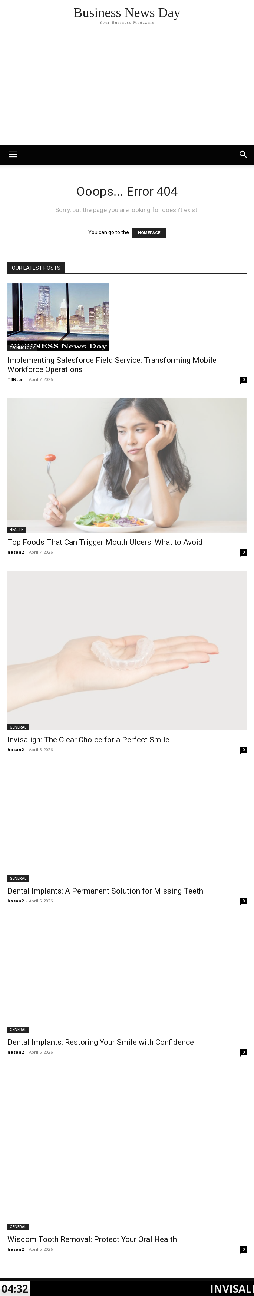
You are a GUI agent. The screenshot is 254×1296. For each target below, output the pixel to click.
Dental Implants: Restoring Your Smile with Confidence (100, 1042)
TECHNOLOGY (22, 347)
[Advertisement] (127, 89)
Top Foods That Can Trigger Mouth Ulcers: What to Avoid (105, 542)
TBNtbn (15, 379)
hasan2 (15, 552)
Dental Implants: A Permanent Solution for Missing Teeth (105, 890)
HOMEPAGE (149, 233)
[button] (243, 155)
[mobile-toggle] (12, 155)
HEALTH (17, 529)
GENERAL (18, 727)
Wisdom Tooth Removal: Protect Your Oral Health (92, 1239)
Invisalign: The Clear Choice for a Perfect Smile (88, 739)
